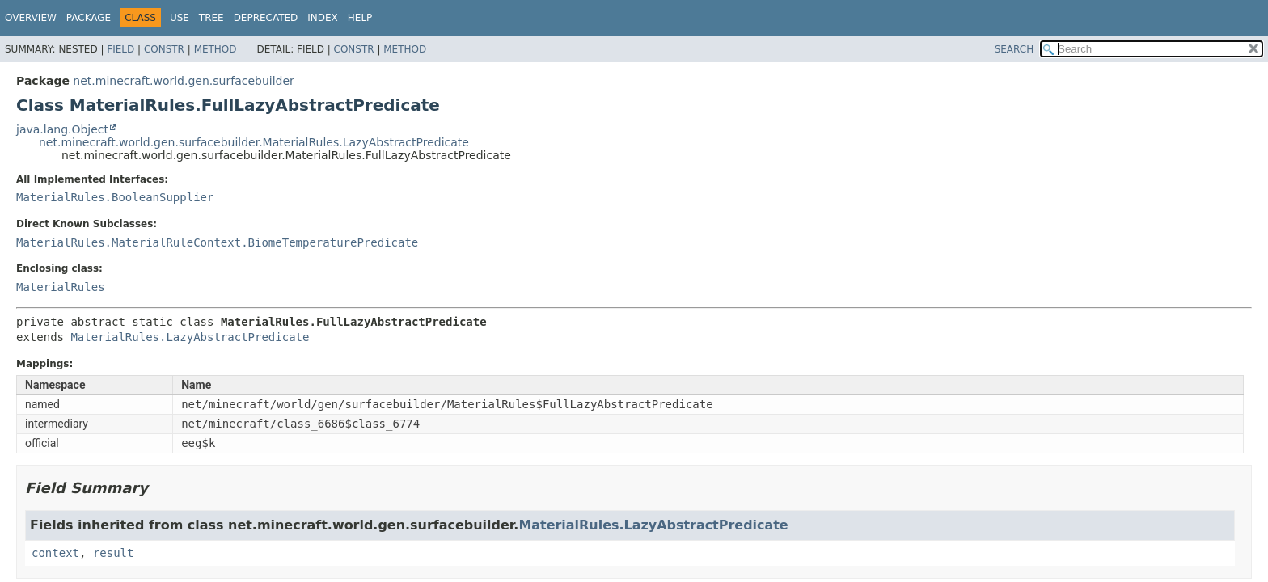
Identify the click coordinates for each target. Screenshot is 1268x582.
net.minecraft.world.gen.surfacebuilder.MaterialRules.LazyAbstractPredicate (254, 142)
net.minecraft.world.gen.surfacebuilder (183, 80)
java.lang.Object (62, 129)
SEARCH (1014, 49)
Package (88, 17)
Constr (164, 49)
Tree (211, 17)
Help (360, 17)
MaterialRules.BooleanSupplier (114, 197)
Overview (31, 17)
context (55, 552)
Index (322, 17)
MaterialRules (60, 286)
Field (120, 49)
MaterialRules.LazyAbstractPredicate (189, 337)
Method (215, 49)
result (113, 552)
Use (179, 17)
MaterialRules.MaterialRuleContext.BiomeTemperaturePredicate (217, 242)
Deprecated (266, 17)
